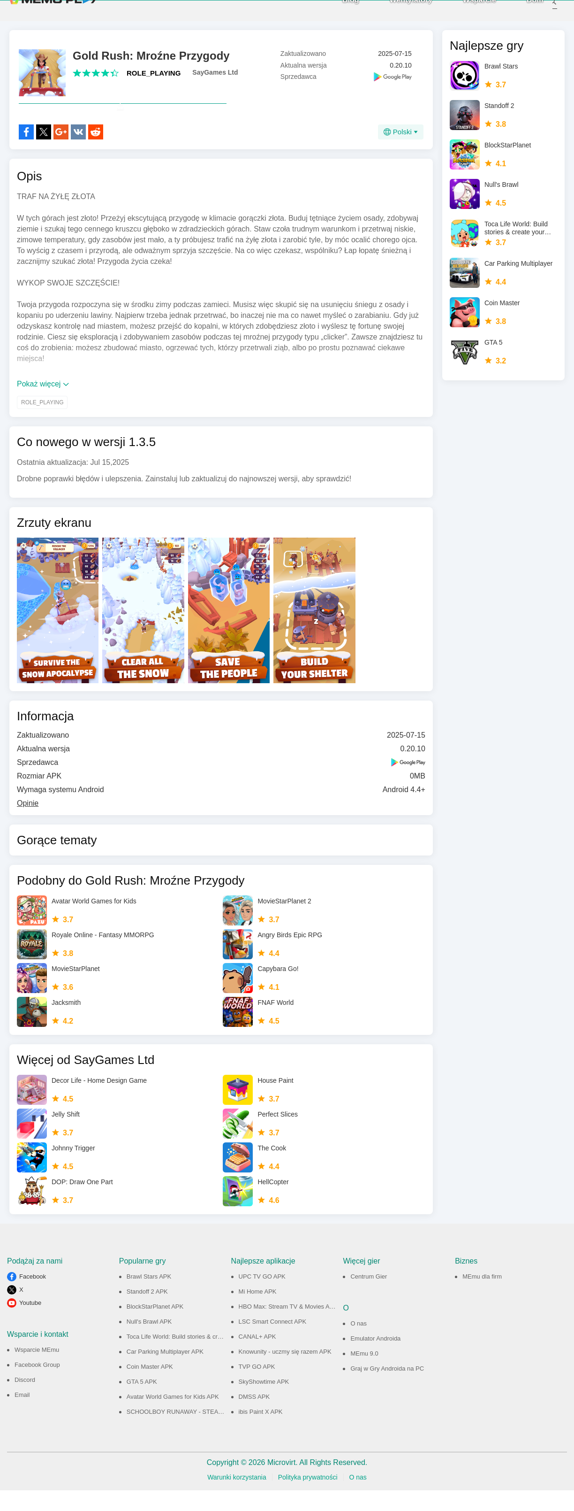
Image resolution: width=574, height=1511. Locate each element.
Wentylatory (398, 10)
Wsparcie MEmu (37, 1370)
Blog (338, 10)
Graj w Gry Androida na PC (387, 1389)
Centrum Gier (368, 1297)
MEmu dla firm (482, 1297)
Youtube (30, 1323)
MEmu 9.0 (364, 1374)
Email (22, 1415)
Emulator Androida (375, 1359)
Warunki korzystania (236, 1498)
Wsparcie (466, 10)
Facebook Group (37, 1385)
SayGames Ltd (215, 72)
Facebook (32, 1297)
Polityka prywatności (308, 1498)
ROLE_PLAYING (154, 73)
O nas (358, 1344)
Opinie (27, 824)
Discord (25, 1400)
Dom (522, 10)
